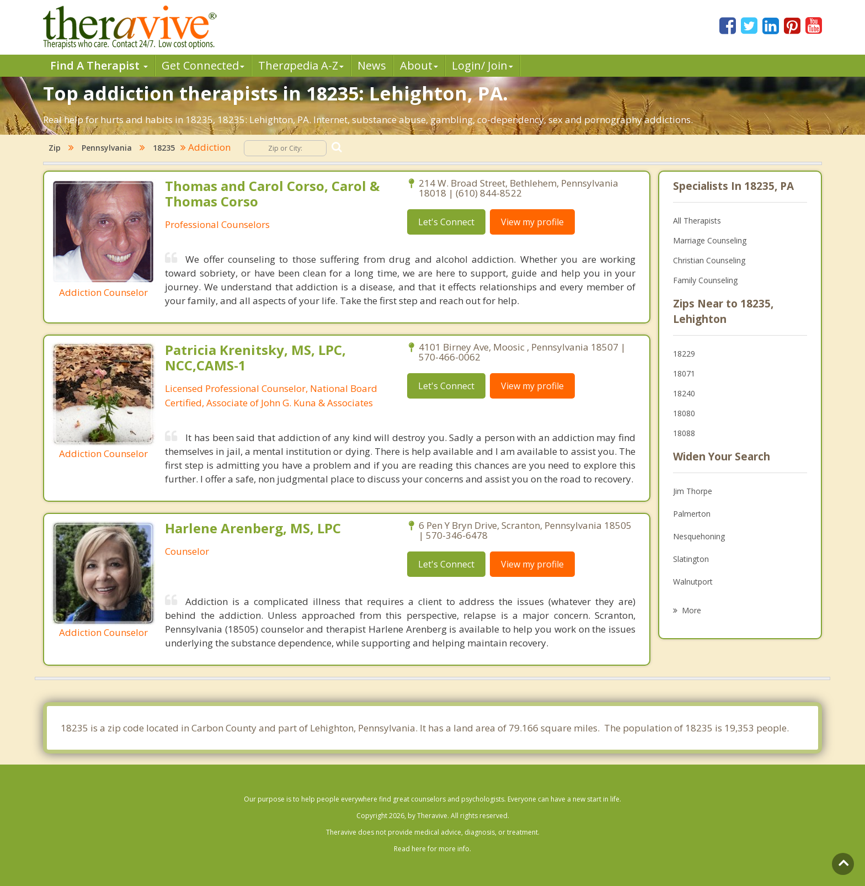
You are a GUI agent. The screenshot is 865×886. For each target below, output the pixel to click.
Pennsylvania (107, 147)
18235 (164, 147)
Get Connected (203, 65)
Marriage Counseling (709, 240)
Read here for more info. (432, 848)
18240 (684, 393)
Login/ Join (482, 65)
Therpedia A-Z (301, 65)
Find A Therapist (99, 65)
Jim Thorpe (692, 491)
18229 (684, 353)
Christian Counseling (709, 260)
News (371, 65)
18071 (684, 373)
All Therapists (697, 220)
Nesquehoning (699, 536)
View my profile (532, 222)
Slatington (691, 559)
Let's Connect (446, 222)
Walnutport (693, 581)
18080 (684, 413)
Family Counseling (705, 280)
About (419, 65)
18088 (684, 433)
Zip (55, 147)
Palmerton (692, 513)
